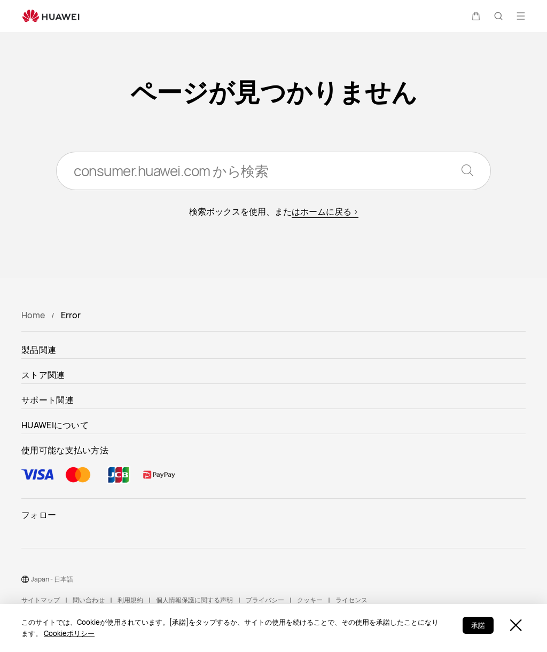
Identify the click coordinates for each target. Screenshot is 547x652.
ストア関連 (43, 375)
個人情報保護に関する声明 (194, 599)
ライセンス (351, 599)
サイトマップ (40, 599)
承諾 (478, 625)
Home (33, 315)
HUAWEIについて (55, 425)
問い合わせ (89, 599)
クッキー (310, 599)
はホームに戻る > (325, 211)
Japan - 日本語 (52, 579)
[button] (476, 16)
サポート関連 (47, 400)
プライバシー (265, 599)
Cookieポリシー (69, 633)
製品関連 (38, 349)
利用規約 (130, 599)
